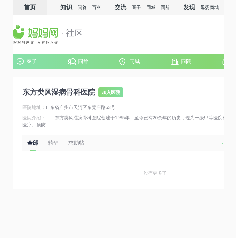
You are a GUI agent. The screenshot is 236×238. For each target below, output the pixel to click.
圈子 (31, 61)
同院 (186, 61)
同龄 (83, 61)
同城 (134, 61)
